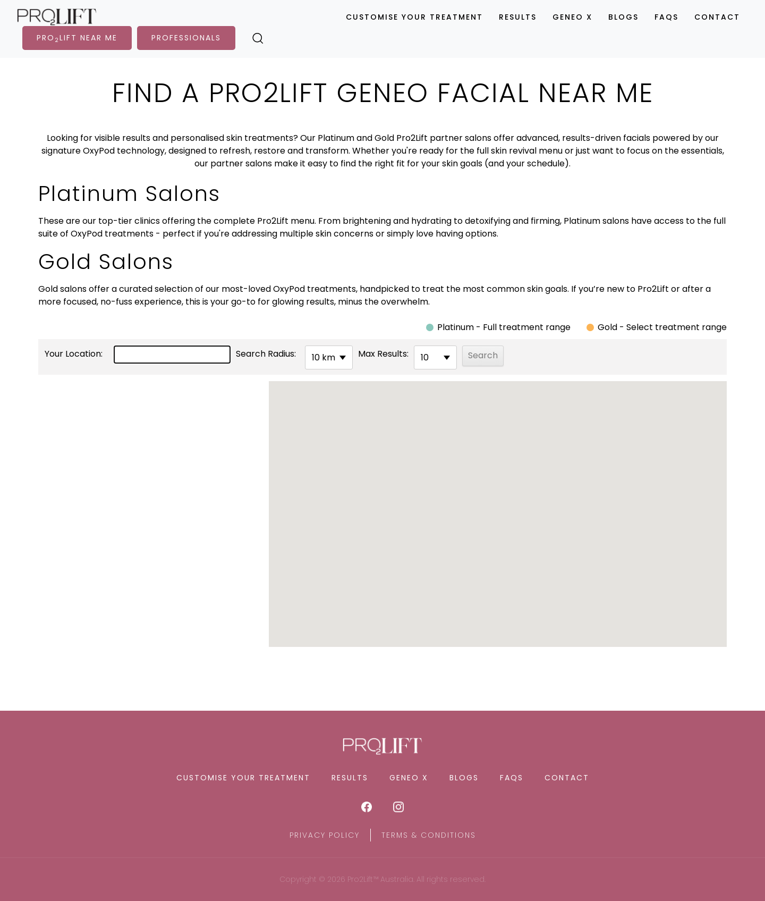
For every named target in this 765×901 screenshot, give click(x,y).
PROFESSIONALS (186, 37)
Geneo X (572, 17)
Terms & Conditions (428, 835)
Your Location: (74, 354)
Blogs (623, 17)
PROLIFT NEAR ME (77, 38)
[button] (497, 504)
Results (518, 17)
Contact (717, 17)
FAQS (666, 17)
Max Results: (383, 354)
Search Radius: (266, 354)
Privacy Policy (325, 835)
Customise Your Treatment (414, 17)
